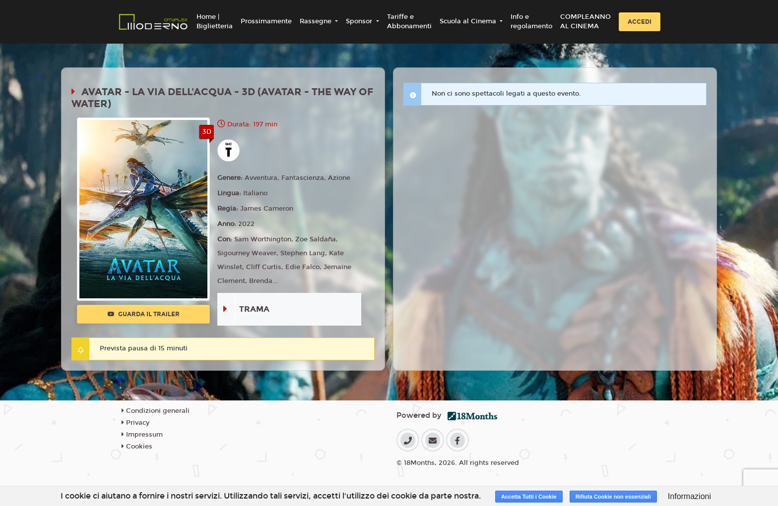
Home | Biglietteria (214, 22)
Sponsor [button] (360, 21)
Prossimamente (266, 21)
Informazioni (689, 496)
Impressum (142, 435)
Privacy (135, 423)
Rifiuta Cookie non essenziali (613, 497)
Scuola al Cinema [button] (469, 21)
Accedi (639, 21)
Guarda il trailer (144, 314)
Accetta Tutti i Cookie (529, 497)
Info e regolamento (531, 22)
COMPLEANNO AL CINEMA (585, 22)
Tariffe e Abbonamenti (409, 22)
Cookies (137, 446)
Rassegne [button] (316, 21)
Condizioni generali (156, 411)
